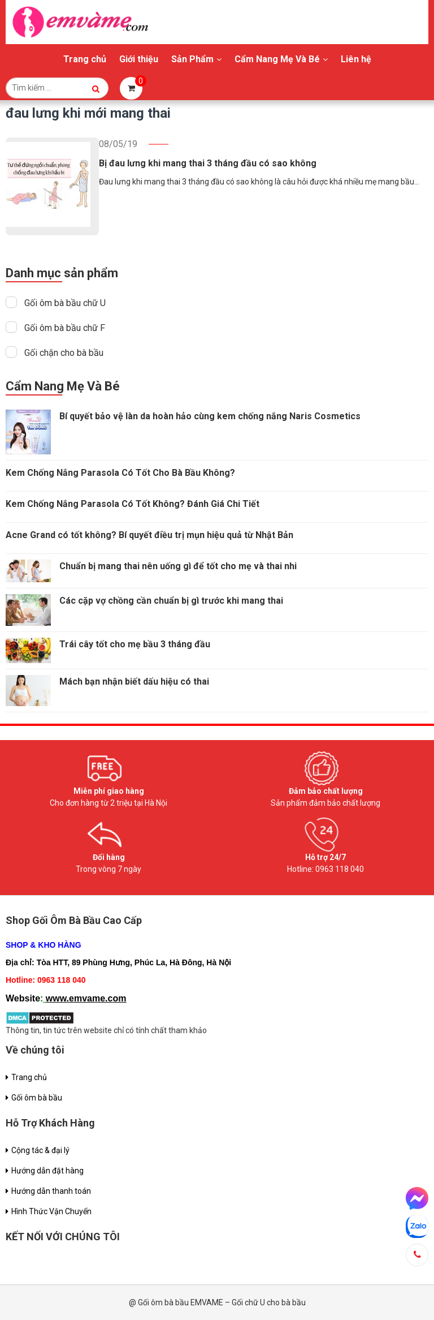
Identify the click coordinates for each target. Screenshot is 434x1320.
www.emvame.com (86, 998)
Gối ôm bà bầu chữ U (65, 303)
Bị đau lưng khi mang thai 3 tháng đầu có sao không (207, 163)
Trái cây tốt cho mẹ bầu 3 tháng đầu (134, 644)
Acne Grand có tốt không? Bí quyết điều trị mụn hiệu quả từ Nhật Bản (149, 535)
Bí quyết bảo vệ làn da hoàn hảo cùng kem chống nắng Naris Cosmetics (210, 416)
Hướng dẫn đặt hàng (47, 1170)
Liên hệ (356, 59)
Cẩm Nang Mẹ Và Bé (277, 59)
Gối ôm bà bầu (36, 1097)
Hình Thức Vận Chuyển (51, 1211)
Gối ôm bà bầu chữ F (64, 328)
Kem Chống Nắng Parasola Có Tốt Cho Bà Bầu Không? (120, 472)
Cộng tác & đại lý (40, 1150)
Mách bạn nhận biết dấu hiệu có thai (134, 681)
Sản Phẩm (192, 59)
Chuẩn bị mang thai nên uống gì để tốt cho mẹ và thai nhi (178, 566)
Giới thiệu (138, 59)
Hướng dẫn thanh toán (51, 1191)
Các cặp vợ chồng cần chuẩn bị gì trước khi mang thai (171, 600)
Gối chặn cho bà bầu (63, 352)
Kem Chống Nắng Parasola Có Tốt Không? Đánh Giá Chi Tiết (132, 503)
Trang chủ (84, 59)
